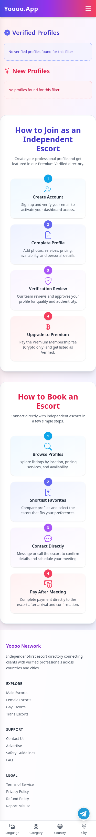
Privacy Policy (17, 791)
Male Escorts (16, 692)
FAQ (9, 760)
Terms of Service (20, 784)
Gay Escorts (16, 707)
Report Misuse (18, 805)
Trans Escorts (17, 714)
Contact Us (15, 738)
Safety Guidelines (20, 752)
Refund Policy (17, 798)
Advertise (14, 745)
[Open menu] (88, 8)
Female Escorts (18, 699)
